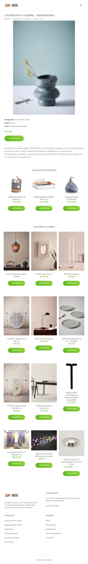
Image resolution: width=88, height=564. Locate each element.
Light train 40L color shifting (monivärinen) (44, 455)
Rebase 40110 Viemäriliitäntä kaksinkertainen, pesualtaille (71, 396)
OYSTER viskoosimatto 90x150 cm (16, 407)
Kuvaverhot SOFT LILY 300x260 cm (16, 453)
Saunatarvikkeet (11, 533)
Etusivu (7, 19)
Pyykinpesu (8, 529)
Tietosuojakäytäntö (53, 533)
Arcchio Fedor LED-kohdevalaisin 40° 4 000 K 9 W (71, 462)
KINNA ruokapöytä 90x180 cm (44, 407)
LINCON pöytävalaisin (44, 339)
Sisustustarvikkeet (11, 538)
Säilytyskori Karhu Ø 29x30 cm (16, 198)
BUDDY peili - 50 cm (44, 274)
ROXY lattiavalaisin (71, 274)
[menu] (81, 5)
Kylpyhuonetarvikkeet (13, 520)
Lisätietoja (14, 138)
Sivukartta (50, 538)
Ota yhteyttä (51, 525)
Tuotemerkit (19, 119)
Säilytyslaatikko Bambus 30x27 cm (44, 198)
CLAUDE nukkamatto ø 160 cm (16, 340)
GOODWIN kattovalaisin (17, 274)
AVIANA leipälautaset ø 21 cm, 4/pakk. (71, 340)
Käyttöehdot (51, 529)
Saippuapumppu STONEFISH (72, 198)
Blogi (48, 520)
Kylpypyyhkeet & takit (13, 525)
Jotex (27, 119)
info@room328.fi (52, 506)
